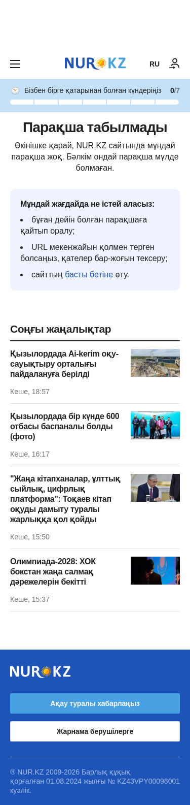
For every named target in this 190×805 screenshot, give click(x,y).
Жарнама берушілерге (95, 731)
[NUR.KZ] (95, 63)
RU (154, 64)
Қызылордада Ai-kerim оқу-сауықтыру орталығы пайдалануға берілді (64, 363)
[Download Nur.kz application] (95, 24)
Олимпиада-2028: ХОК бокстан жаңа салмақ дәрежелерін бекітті (53, 571)
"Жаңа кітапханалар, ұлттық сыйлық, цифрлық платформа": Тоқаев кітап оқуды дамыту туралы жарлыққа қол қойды (65, 499)
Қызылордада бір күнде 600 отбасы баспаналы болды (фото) (64, 426)
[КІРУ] (175, 64)
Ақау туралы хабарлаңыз (94, 703)
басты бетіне (89, 274)
